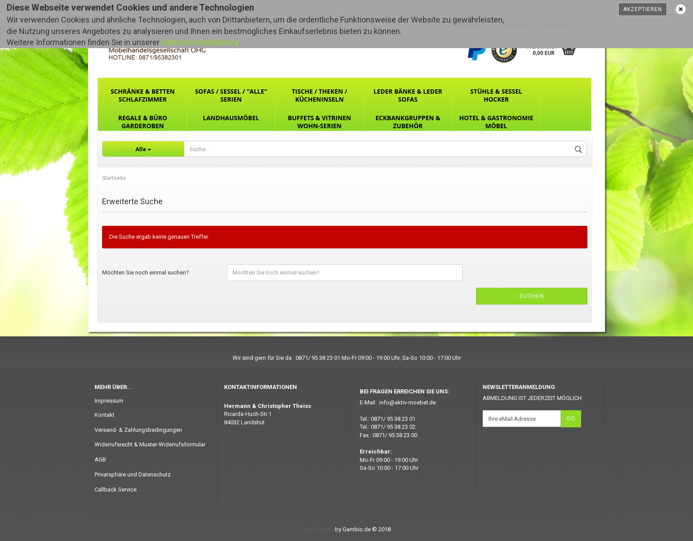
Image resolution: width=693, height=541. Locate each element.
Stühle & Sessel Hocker (496, 95)
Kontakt (104, 414)
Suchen (531, 296)
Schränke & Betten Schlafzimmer (142, 95)
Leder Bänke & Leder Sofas (407, 95)
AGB (100, 459)
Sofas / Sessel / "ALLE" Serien (231, 95)
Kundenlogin (513, 25)
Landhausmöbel (231, 118)
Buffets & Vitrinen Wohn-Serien (319, 122)
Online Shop (318, 529)
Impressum (109, 400)
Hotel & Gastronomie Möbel (496, 122)
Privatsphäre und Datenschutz (133, 474)
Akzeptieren (642, 9)
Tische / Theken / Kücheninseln (319, 95)
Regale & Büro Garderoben (142, 122)
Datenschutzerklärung (200, 42)
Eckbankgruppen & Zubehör (407, 122)
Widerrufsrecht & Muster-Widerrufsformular (150, 444)
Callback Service (116, 489)
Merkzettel (555, 25)
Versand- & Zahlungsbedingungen (138, 430)
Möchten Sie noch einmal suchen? (145, 272)
